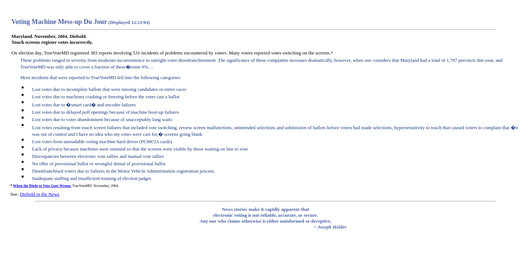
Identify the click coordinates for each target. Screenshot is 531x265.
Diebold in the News (39, 194)
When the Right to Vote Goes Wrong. (42, 186)
